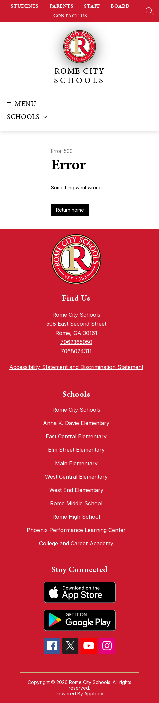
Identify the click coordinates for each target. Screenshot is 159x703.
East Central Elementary (76, 436)
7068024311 (76, 351)
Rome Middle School (76, 503)
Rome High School (76, 516)
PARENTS (61, 6)
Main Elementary (76, 463)
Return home (70, 210)
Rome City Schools (76, 409)
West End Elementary (76, 490)
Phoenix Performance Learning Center (76, 530)
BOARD (120, 6)
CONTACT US (70, 15)
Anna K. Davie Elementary (76, 423)
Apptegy (93, 693)
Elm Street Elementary (76, 449)
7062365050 (76, 342)
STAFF (92, 6)
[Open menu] (20, 104)
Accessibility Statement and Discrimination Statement (76, 367)
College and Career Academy (76, 543)
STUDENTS (25, 6)
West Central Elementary (76, 476)
